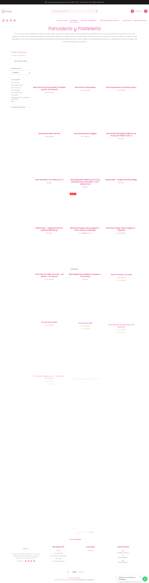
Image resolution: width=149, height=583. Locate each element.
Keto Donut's (16, 88)
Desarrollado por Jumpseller (84, 579)
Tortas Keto (15, 83)
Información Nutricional (58, 556)
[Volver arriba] (74, 539)
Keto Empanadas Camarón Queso (121, 87)
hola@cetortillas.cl (123, 552)
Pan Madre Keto (17, 85)
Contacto (91, 550)
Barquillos (15, 95)
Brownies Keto (16, 92)
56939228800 (123, 561)
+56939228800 (123, 556)
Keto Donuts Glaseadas (85, 87)
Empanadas (15, 90)
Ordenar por (16, 68)
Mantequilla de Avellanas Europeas (20, 98)
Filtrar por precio (20, 107)
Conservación (58, 553)
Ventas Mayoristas (58, 561)
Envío (58, 550)
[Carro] (146, 11)
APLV (13, 101)
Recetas (58, 558)
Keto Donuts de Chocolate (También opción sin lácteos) (49, 88)
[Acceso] (136, 11)
